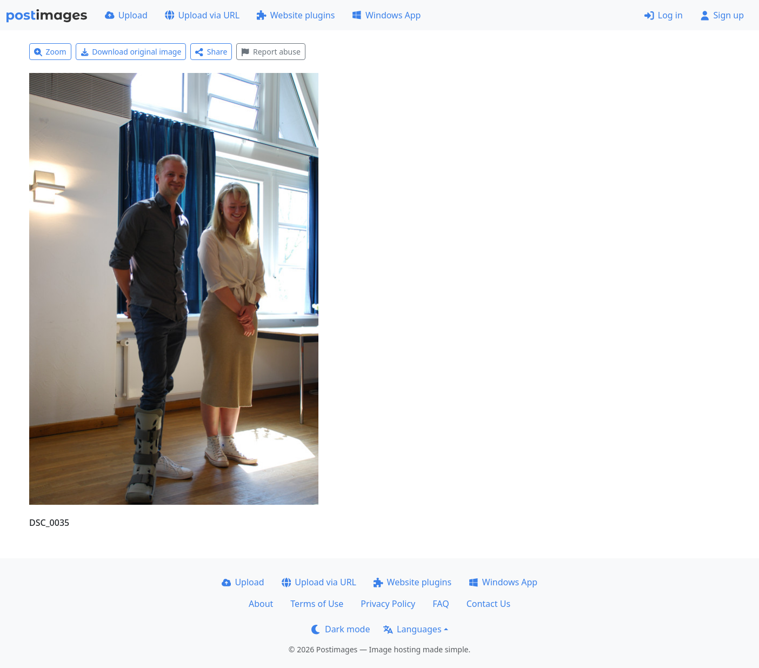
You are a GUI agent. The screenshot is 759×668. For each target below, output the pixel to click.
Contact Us (488, 604)
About (261, 604)
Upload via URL (202, 15)
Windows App (386, 15)
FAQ (440, 604)
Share (211, 51)
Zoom (50, 51)
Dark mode (340, 629)
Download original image (131, 51)
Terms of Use (316, 604)
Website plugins (296, 15)
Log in (663, 15)
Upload (126, 15)
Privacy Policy (388, 604)
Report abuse (270, 51)
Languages (412, 629)
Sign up (722, 15)
